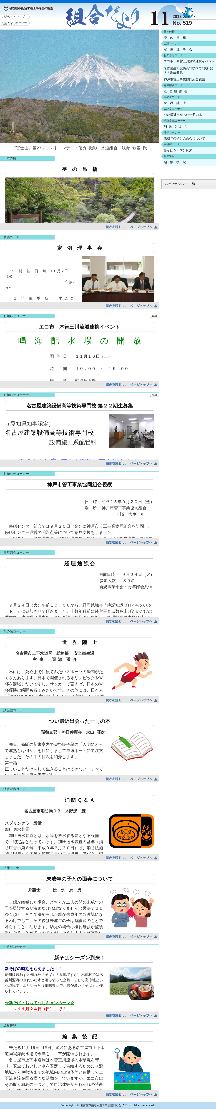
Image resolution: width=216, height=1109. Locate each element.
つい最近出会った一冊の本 (183, 115)
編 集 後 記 (175, 162)
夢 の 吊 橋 (175, 38)
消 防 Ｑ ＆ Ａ (175, 127)
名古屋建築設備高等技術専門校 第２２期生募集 (188, 70)
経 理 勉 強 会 (175, 91)
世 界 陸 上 (175, 103)
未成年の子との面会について (184, 138)
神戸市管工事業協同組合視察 (184, 79)
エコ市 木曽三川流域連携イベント (189, 61)
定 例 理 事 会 (178, 49)
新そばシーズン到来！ (180, 150)
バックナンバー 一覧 (180, 184)
